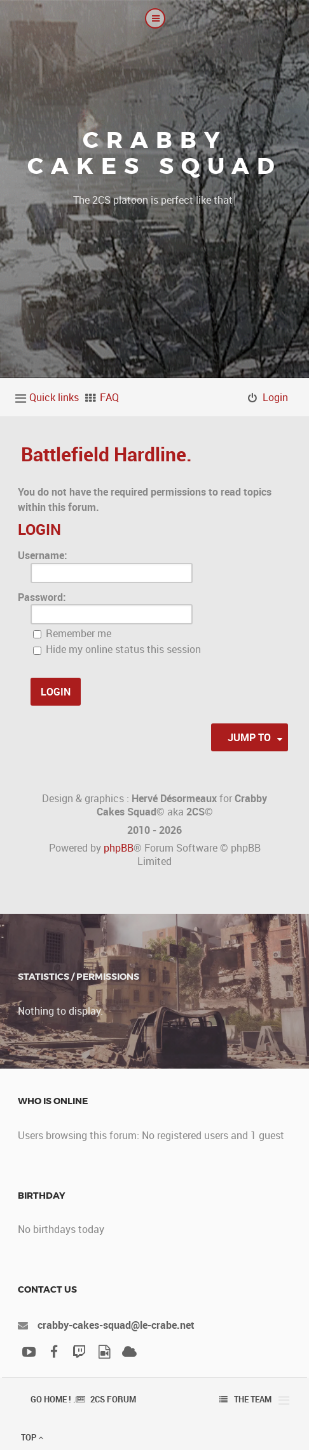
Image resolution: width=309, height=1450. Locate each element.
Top (32, 1437)
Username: (42, 555)
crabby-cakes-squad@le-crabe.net (116, 1325)
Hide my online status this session (117, 649)
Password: (42, 597)
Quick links (54, 397)
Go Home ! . (53, 1399)
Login (39, 529)
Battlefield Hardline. (106, 454)
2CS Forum (113, 1399)
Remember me (72, 633)
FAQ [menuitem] (109, 397)
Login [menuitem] (275, 397)
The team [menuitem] (252, 1399)
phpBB (119, 848)
